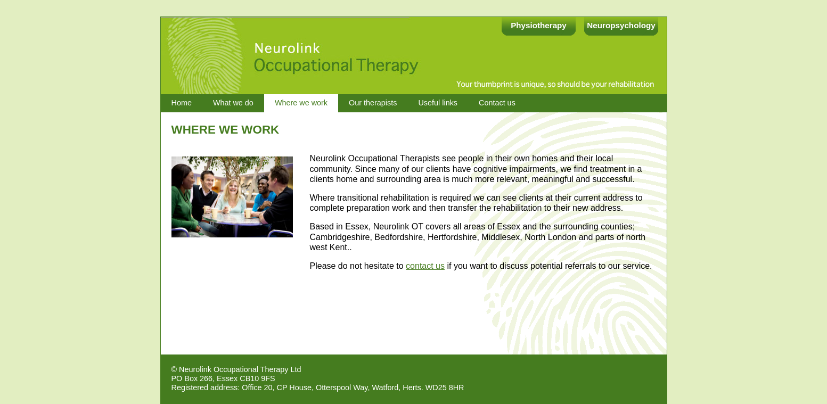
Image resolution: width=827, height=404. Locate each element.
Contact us (497, 102)
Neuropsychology (621, 25)
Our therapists (373, 102)
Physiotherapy (539, 25)
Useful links (437, 102)
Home (181, 102)
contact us (425, 265)
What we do (233, 102)
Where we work (301, 102)
